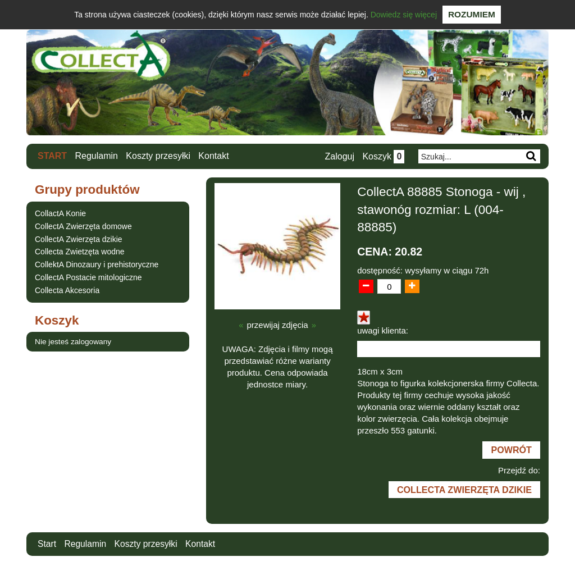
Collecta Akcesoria (67, 289)
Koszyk (383, 156)
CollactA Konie (60, 213)
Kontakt (214, 156)
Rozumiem (471, 14)
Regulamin (96, 156)
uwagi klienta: (382, 330)
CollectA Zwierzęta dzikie (78, 238)
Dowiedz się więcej (404, 14)
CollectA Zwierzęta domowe (83, 225)
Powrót (511, 450)
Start (52, 156)
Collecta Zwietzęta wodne (80, 251)
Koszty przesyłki (158, 156)
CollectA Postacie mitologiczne (88, 277)
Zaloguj (338, 156)
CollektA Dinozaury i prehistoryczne (96, 264)
